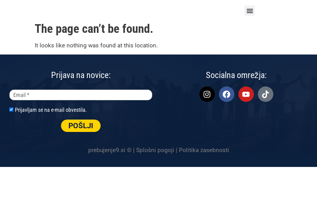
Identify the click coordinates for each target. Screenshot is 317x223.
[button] (250, 11)
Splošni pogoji (155, 150)
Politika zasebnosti (204, 150)
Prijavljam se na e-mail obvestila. (51, 110)
